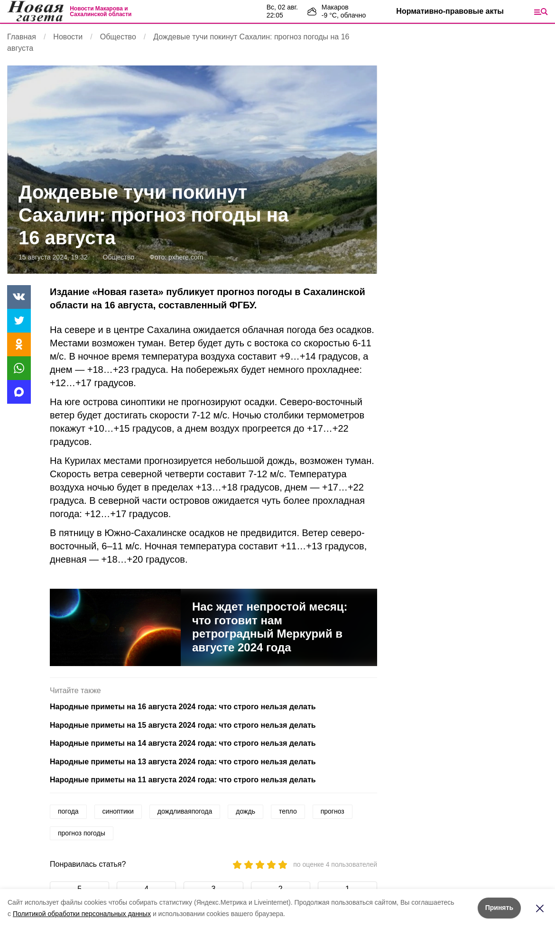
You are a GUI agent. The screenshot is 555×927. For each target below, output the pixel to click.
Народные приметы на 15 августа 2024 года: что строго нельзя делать (183, 725)
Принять (499, 907)
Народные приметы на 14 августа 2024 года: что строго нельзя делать (183, 743)
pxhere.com (185, 257)
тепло (288, 811)
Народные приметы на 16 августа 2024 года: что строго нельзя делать (183, 707)
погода (68, 811)
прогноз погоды (81, 833)
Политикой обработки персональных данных (82, 914)
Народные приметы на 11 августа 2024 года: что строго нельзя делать (183, 780)
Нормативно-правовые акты (450, 11)
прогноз (332, 811)
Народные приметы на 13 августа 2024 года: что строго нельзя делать (183, 762)
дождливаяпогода (185, 811)
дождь (245, 811)
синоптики (118, 811)
